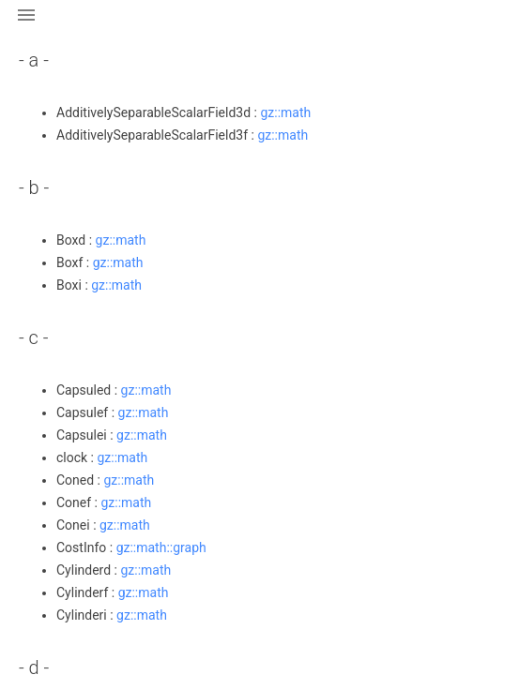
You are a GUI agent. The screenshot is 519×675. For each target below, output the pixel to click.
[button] (26, 26)
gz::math (285, 112)
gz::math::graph (161, 547)
